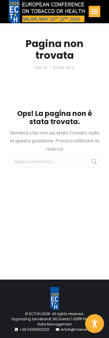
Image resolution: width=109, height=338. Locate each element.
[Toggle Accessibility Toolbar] (95, 324)
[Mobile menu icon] (94, 11)
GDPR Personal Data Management (67, 321)
